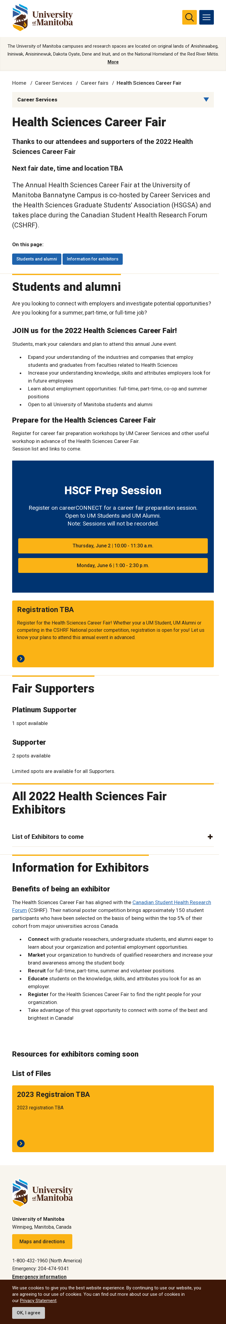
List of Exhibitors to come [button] (48, 836)
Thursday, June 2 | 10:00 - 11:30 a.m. (113, 546)
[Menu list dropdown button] (206, 99)
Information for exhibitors (92, 259)
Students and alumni (36, 259)
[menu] (206, 17)
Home (19, 83)
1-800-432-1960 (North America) (47, 1261)
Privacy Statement (38, 1300)
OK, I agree (28, 1312)
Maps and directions (42, 1241)
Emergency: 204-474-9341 (40, 1268)
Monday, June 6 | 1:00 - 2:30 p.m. (113, 565)
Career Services (53, 83)
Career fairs (94, 83)
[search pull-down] (189, 17)
